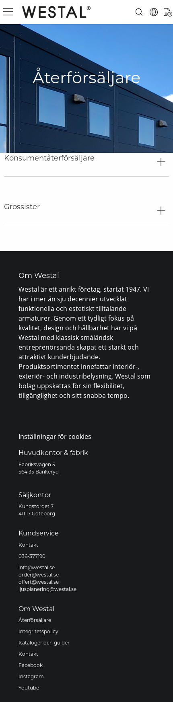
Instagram (31, 677)
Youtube (29, 688)
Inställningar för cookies (55, 436)
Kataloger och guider (44, 643)
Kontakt (28, 545)
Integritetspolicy (38, 632)
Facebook (31, 665)
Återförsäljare (35, 620)
